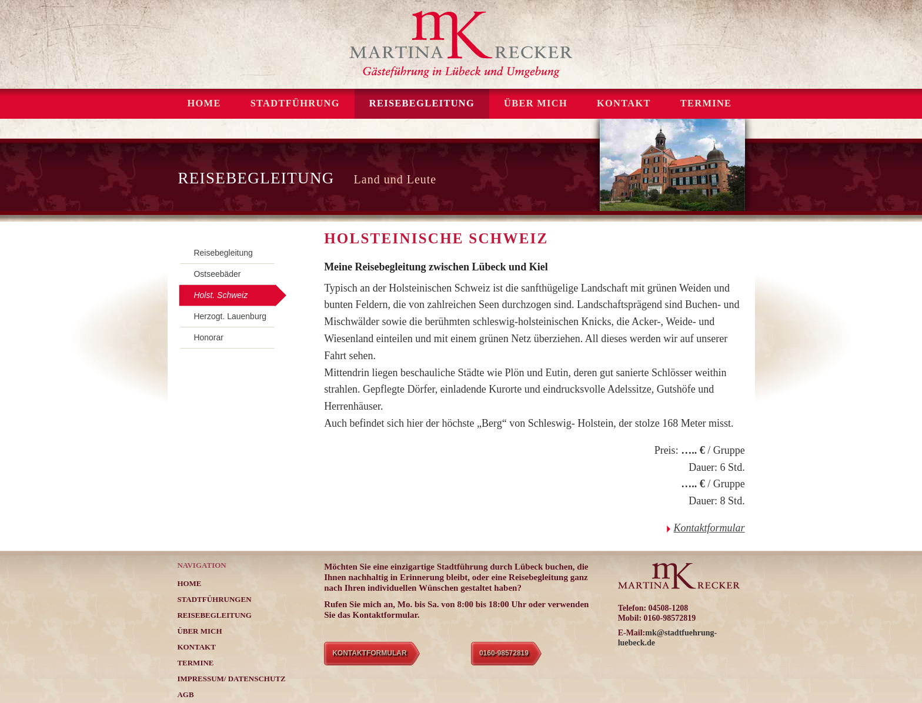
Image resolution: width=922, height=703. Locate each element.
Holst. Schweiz (220, 295)
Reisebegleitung (222, 252)
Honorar (208, 337)
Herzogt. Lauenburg (229, 316)
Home (204, 103)
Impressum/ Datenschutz (231, 678)
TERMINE (706, 103)
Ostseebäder (216, 274)
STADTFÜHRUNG (295, 103)
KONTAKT (624, 103)
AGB (185, 694)
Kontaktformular (709, 528)
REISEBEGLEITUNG (422, 103)
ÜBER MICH (535, 103)
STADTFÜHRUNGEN (214, 599)
